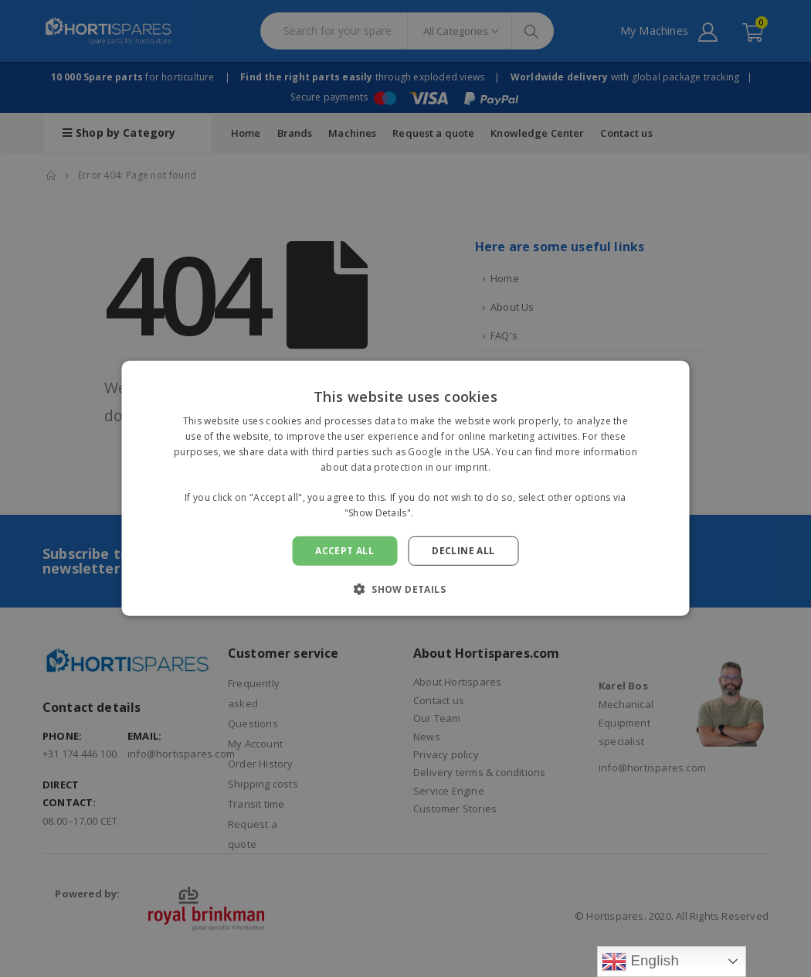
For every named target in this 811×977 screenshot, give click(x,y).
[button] (405, 589)
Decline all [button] (463, 550)
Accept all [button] (344, 550)
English (640, 961)
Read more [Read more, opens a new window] (441, 512)
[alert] (405, 488)
